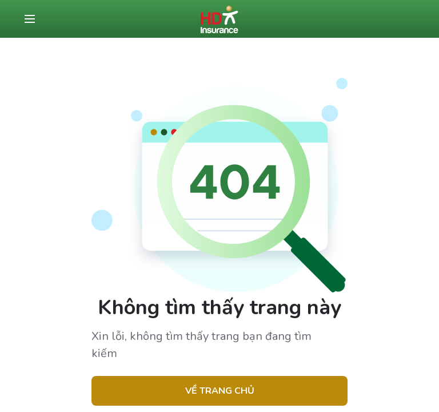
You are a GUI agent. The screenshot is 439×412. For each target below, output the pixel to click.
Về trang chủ (219, 391)
